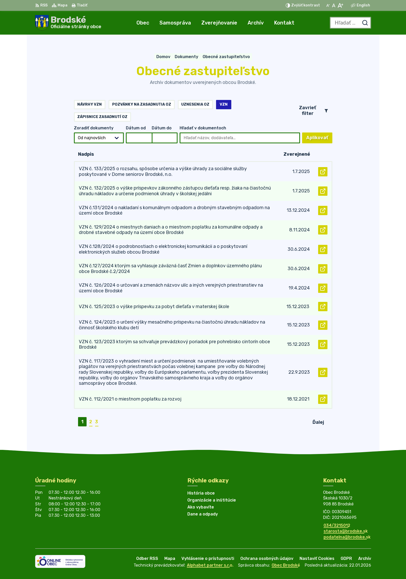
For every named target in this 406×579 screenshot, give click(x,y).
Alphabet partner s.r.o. (210, 565)
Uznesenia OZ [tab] (195, 104)
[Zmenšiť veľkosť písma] (328, 5)
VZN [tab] (224, 104)
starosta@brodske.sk (346, 531)
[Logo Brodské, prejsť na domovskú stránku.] (68, 22)
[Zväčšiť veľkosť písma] (340, 5)
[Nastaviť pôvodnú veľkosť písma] (333, 5)
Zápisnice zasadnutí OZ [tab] (102, 117)
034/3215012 (337, 525)
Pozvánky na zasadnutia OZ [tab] (141, 104)
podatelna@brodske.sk (347, 537)
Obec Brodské (286, 565)
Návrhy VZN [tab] (89, 104)
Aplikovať (319, 139)
